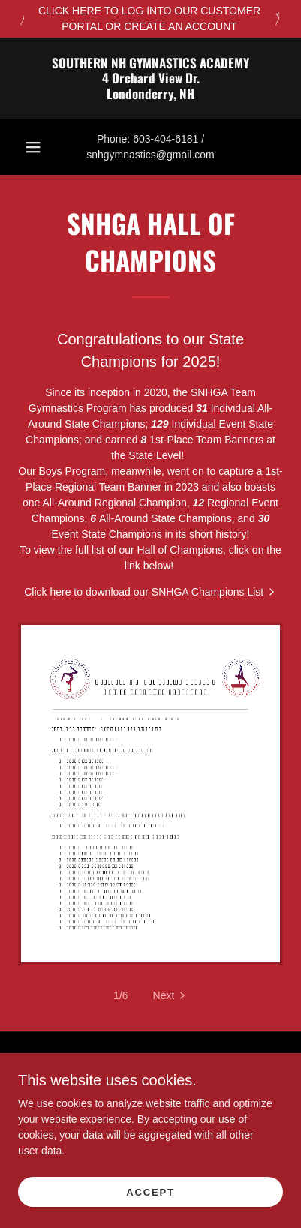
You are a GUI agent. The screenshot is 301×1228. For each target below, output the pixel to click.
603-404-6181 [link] (165, 139)
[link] (150, 78)
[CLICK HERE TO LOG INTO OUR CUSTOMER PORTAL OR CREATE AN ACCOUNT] (150, 19)
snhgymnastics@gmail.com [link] (150, 155)
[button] (33, 147)
